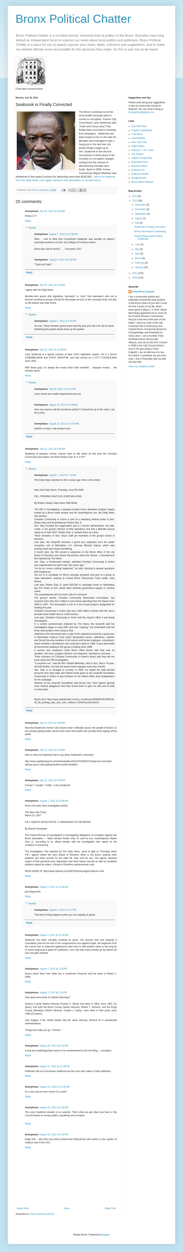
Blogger (105, 1234)
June (138, 244)
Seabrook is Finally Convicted (149, 227)
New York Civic (139, 142)
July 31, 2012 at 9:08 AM (52, 723)
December (140, 204)
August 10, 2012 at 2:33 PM (54, 1045)
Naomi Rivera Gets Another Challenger (148, 237)
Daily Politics (138, 146)
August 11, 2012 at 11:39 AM (54, 1066)
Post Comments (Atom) (42, 1214)
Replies (32, 228)
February (140, 262)
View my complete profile (141, 366)
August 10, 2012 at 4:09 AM (63, 404)
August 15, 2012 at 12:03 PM (64, 423)
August (139, 218)
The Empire (137, 154)
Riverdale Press (139, 162)
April (137, 253)
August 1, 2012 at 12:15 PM (54, 935)
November (140, 209)
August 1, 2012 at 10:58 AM (54, 800)
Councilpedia (138, 138)
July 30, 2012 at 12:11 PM (62, 389)
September (141, 214)
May (137, 249)
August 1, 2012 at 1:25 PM (53, 968)
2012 (135, 200)
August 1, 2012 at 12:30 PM (63, 234)
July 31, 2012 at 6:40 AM (52, 448)
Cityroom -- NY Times (142, 150)
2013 (135, 196)
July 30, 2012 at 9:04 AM (52, 211)
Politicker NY (138, 170)
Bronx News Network (142, 182)
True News (137, 134)
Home (67, 1208)
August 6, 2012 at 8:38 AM (62, 259)
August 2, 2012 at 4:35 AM (62, 321)
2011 (135, 273)
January (139, 267)
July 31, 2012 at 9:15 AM (52, 750)
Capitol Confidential (141, 130)
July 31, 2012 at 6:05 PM (52, 780)
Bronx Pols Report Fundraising (150, 231)
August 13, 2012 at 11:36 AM (54, 1086)
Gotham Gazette (140, 174)
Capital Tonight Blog (141, 158)
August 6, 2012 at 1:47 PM (62, 910)
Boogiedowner (138, 177)
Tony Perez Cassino (143, 291)
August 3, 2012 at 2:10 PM (53, 992)
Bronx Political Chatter (73, 18)
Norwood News (139, 166)
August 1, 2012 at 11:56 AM (54, 887)
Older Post (110, 1208)
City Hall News (139, 126)
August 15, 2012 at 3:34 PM (54, 1134)
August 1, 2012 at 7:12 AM (62, 475)
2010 (135, 277)
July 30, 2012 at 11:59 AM (53, 349)
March (138, 258)
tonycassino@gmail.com (141, 112)
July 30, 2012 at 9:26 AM (52, 285)
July (137, 222)
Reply (28, 221)
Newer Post (23, 1208)
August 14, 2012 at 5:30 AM (54, 1107)
